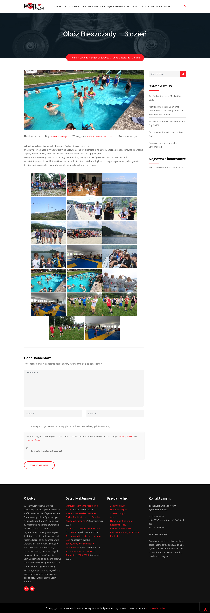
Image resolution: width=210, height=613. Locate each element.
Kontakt (166, 6)
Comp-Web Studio (155, 608)
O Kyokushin (70, 6)
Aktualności (134, 6)
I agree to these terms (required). (44, 448)
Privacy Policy (125, 436)
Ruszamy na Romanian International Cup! (166, 134)
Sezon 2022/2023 (105, 136)
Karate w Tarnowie (91, 6)
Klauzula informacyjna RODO (124, 532)
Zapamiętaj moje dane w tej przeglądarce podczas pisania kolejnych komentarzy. (70, 426)
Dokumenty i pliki (118, 509)
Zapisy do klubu (118, 505)
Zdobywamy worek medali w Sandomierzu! (163, 144)
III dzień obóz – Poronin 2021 (171, 167)
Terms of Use (33, 440)
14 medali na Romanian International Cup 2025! (167, 123)
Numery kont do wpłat (121, 520)
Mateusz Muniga (59, 136)
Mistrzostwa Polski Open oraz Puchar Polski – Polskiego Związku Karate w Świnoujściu (166, 110)
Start (57, 6)
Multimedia (151, 6)
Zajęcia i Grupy (114, 6)
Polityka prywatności (120, 528)
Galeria (90, 136)
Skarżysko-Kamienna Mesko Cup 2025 (165, 97)
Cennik (113, 517)
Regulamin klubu (118, 524)
